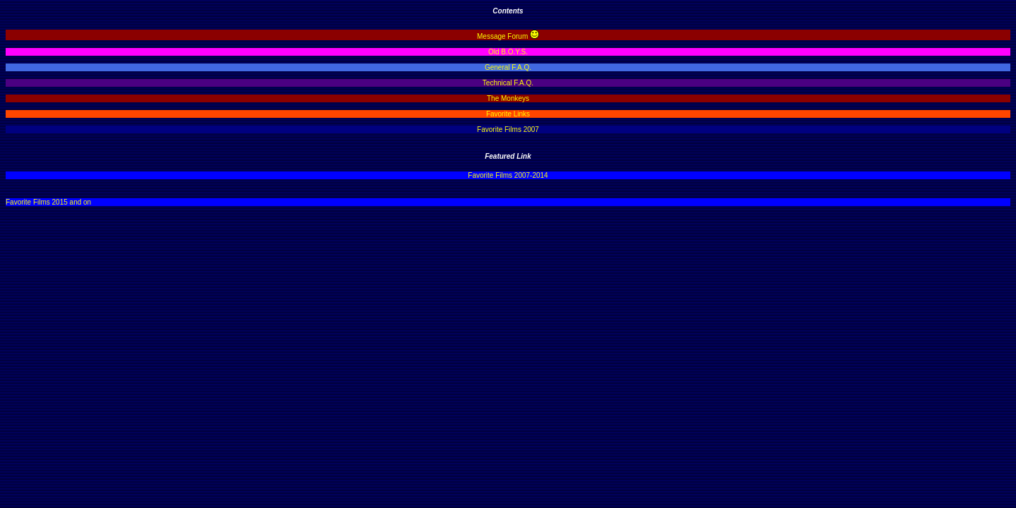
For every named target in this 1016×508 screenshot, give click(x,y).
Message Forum (502, 36)
